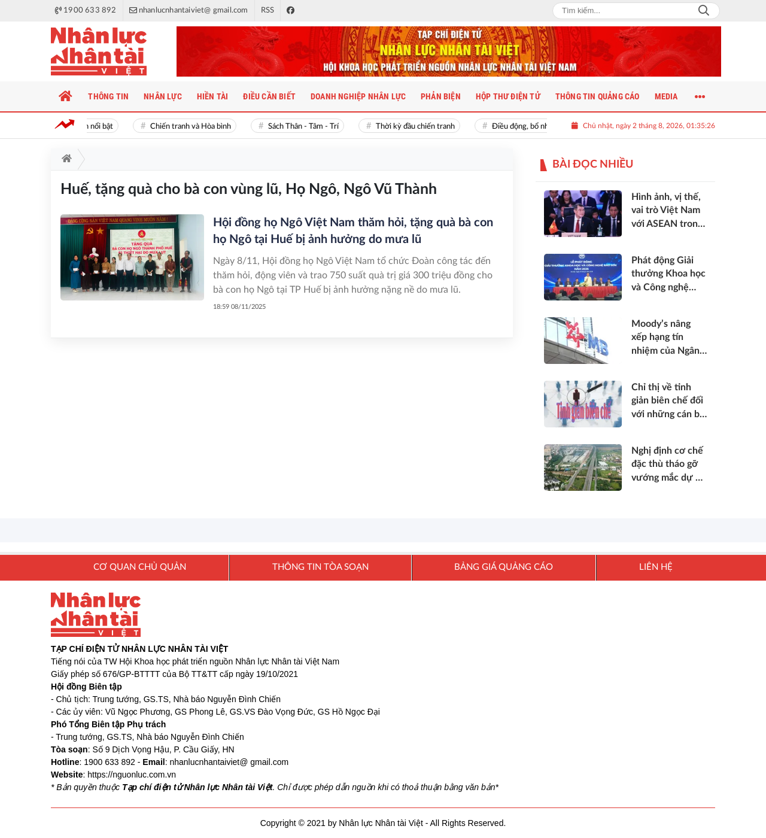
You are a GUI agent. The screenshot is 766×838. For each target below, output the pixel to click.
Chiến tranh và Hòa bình (193, 126)
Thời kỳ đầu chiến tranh (418, 126)
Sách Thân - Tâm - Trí (306, 126)
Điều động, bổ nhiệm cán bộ (541, 126)
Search (704, 10)
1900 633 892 (109, 762)
